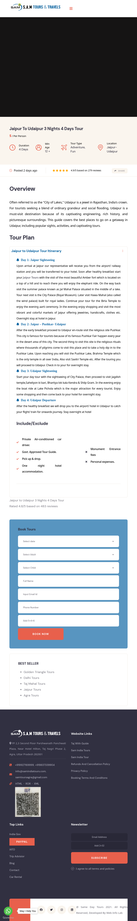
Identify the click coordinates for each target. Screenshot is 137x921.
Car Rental (15, 877)
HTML (18, 783)
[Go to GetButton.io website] (8, 918)
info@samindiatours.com (30, 771)
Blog (12, 863)
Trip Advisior (16, 856)
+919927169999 (24, 765)
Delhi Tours (31, 678)
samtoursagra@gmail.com (31, 777)
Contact (14, 870)
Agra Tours (31, 695)
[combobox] (68, 554)
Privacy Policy (79, 771)
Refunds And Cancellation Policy (90, 764)
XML (36, 783)
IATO (12, 849)
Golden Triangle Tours (39, 672)
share (119, 171)
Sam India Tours (80, 750)
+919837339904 (45, 765)
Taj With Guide (80, 743)
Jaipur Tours (31, 277)
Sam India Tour (80, 757)
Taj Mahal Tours (34, 684)
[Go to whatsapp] (8, 911)
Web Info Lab (114, 912)
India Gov (15, 834)
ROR (28, 783)
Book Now (41, 634)
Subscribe (99, 858)
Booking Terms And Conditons (89, 778)
